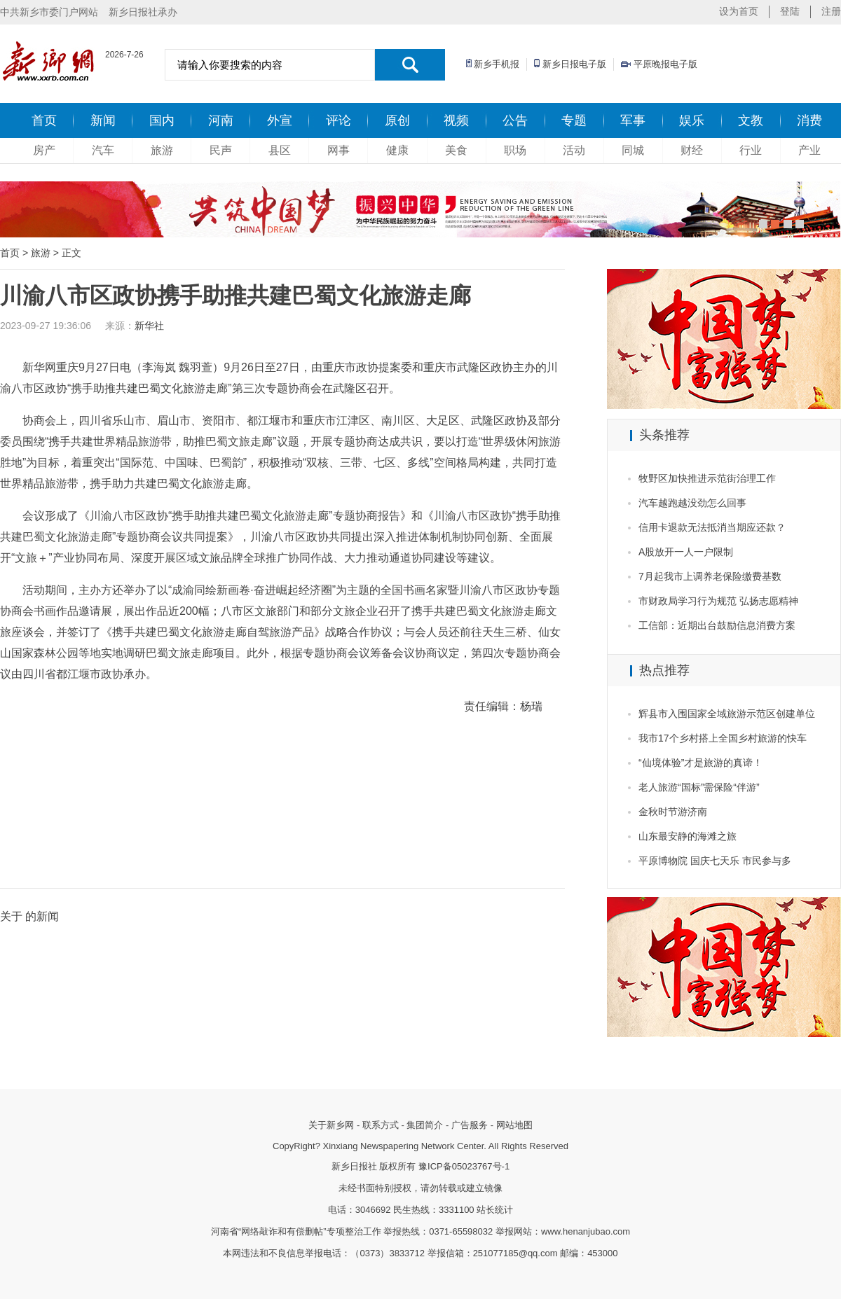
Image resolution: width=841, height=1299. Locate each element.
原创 (397, 120)
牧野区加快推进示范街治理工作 (707, 478)
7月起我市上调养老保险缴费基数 (709, 576)
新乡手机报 (496, 64)
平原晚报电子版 (665, 64)
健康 (397, 150)
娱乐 (691, 120)
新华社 (149, 325)
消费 (809, 120)
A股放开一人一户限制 (685, 551)
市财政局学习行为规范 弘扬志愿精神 (718, 600)
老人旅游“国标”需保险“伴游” (699, 787)
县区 (279, 150)
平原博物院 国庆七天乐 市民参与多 (714, 860)
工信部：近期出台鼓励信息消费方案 (716, 625)
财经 (692, 150)
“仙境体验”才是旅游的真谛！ (700, 762)
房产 (44, 150)
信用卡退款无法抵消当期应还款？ (712, 527)
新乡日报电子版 (574, 64)
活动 (574, 150)
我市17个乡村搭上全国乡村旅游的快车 (722, 738)
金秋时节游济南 (672, 811)
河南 (220, 120)
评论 (338, 120)
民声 (221, 150)
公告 (515, 120)
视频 (456, 120)
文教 (750, 120)
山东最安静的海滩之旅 (687, 836)
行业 (750, 150)
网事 (338, 150)
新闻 (103, 120)
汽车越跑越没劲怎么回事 (692, 502)
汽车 (103, 150)
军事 (632, 120)
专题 (574, 120)
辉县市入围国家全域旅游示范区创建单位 (726, 713)
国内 (162, 120)
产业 (809, 150)
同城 (633, 150)
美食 (456, 150)
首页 (44, 120)
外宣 (279, 120)
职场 (515, 150)
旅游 (162, 150)
